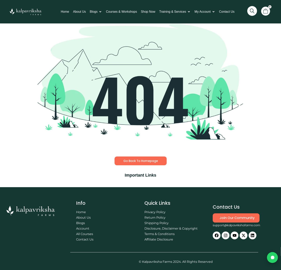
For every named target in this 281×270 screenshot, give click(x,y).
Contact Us (84, 239)
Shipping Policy (156, 223)
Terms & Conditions (159, 234)
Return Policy (154, 217)
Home (81, 212)
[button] (96, 11)
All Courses (84, 234)
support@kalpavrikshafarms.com (236, 225)
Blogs (80, 223)
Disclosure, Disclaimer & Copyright (171, 228)
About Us (83, 217)
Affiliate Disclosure (158, 239)
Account (82, 228)
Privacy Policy (154, 212)
